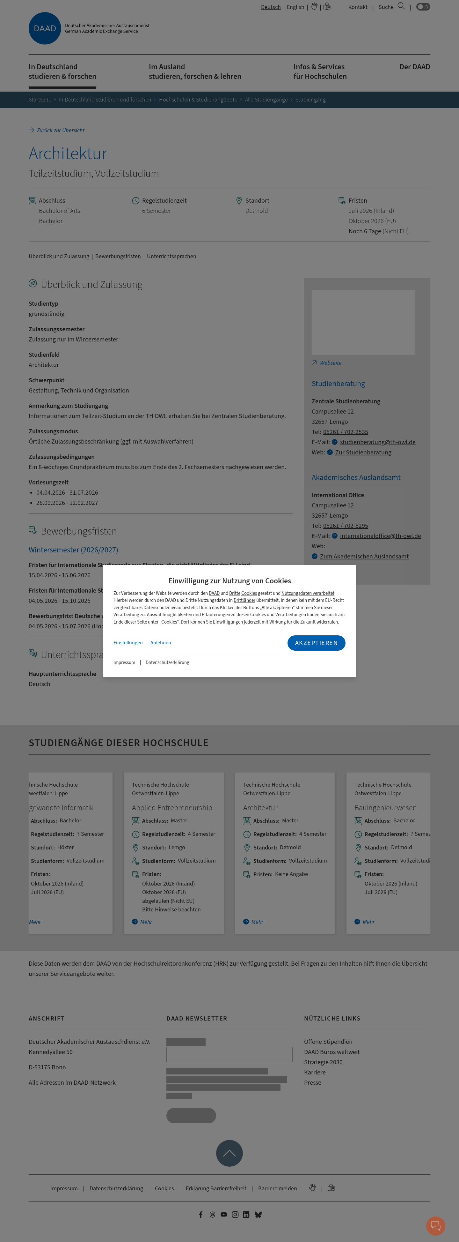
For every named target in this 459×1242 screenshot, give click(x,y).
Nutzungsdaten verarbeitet (307, 593)
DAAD (214, 593)
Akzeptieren (316, 643)
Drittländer (244, 600)
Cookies (249, 593)
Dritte (234, 593)
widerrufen (327, 622)
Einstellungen (128, 643)
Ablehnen (160, 643)
